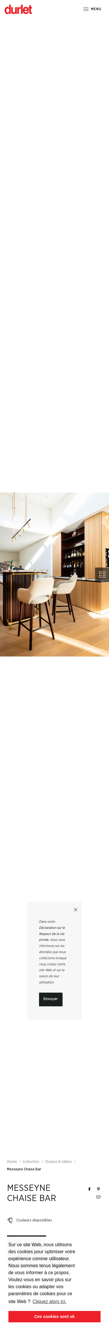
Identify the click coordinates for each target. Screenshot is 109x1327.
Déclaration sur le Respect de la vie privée (52, 934)
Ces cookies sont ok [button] (54, 1316)
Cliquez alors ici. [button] (49, 1301)
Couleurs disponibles (34, 1190)
